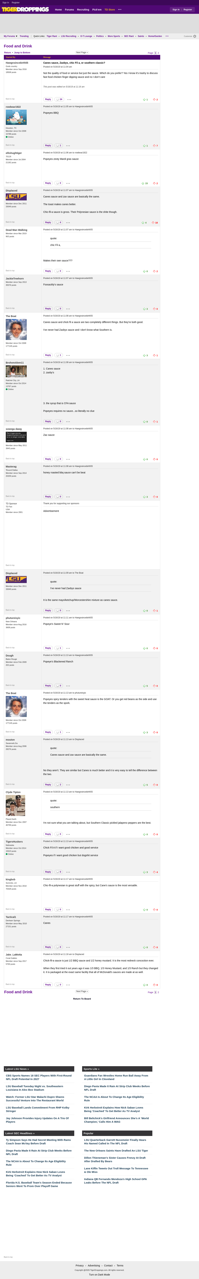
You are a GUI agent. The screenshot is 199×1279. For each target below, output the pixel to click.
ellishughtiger (14, 153)
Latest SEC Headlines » (20, 1133)
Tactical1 (11, 917)
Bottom (26, 52)
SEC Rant (129, 36)
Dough (9, 655)
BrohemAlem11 (15, 362)
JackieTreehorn (15, 278)
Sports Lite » (92, 1068)
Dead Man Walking (16, 230)
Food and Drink (18, 46)
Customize (188, 36)
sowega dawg (14, 429)
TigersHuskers (14, 841)
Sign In (5, 2)
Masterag (11, 466)
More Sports (114, 36)
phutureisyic (13, 618)
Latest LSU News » (17, 1068)
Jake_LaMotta (14, 954)
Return (7, 52)
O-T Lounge (86, 36)
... (119, 9)
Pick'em (96, 9)
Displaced (11, 190)
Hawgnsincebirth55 (17, 62)
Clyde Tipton (13, 792)
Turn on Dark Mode (99, 1274)
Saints (141, 36)
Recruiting (83, 9)
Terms (120, 1265)
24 (59, 99)
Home (58, 9)
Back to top (10, 99)
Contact (108, 1265)
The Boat (11, 316)
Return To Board (82, 998)
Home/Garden (155, 36)
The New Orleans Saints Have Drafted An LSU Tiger (116, 1150)
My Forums (10, 36)
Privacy (80, 1265)
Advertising (94, 1265)
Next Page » (82, 52)
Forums (69, 9)
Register (16, 2)
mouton (10, 739)
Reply (48, 99)
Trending (24, 36)
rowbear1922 (13, 106)
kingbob (10, 879)
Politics (100, 36)
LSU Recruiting (68, 36)
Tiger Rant (52, 36)
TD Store (110, 9)
